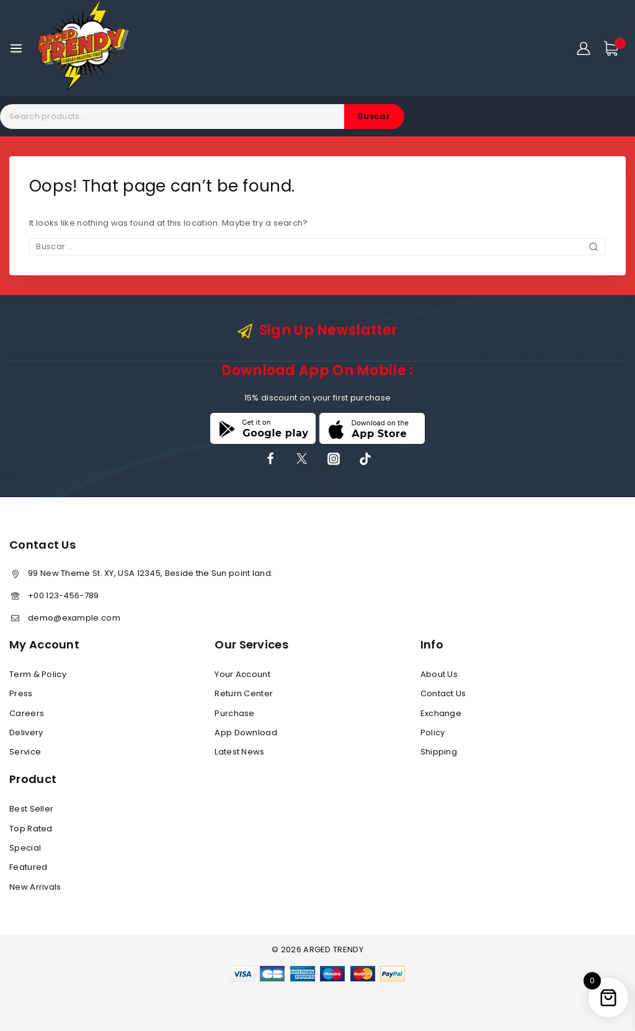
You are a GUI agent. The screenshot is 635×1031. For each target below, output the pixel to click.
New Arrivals (35, 887)
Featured (28, 867)
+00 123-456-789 (63, 595)
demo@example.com (74, 618)
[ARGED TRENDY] (83, 48)
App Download (246, 732)
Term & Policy (37, 674)
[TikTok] (365, 458)
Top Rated (31, 828)
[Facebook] (270, 458)
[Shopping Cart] (614, 48)
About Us (439, 674)
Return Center (244, 693)
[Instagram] (333, 458)
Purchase (234, 713)
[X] (302, 458)
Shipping (438, 752)
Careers (26, 713)
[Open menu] (16, 48)
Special (25, 848)
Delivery (26, 732)
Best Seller (31, 809)
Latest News (239, 752)
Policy (432, 732)
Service (25, 752)
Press (21, 693)
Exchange (440, 713)
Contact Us (443, 693)
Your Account (242, 674)
